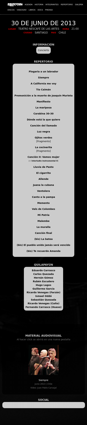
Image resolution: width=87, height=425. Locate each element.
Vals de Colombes (43, 209)
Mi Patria (43, 215)
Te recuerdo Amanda (46, 251)
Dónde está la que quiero (43, 119)
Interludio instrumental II (45, 161)
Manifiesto (43, 101)
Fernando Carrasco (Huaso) (43, 307)
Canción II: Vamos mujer (43, 157)
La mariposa (43, 107)
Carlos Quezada (43, 274)
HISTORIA (39, 5)
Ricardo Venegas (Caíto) (43, 303)
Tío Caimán (43, 89)
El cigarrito (43, 173)
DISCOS (11, 10)
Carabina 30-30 (44, 113)
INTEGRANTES (51, 5)
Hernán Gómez (43, 277)
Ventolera (43, 191)
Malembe (44, 221)
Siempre (43, 77)
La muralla (43, 227)
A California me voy (43, 83)
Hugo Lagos (43, 285)
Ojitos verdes (43, 137)
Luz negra (43, 131)
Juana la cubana (43, 185)
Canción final (43, 233)
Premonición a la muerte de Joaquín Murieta (43, 95)
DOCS (40, 10)
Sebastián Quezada (43, 299)
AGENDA (28, 5)
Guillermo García (44, 288)
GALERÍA (79, 5)
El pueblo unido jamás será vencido (47, 245)
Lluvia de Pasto (43, 167)
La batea (47, 239)
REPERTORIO (67, 5)
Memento (43, 203)
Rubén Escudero (43, 281)
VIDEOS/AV (21, 10)
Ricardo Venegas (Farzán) (43, 292)
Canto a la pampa (43, 197)
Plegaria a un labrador (43, 71)
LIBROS (32, 10)
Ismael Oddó (43, 296)
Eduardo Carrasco (43, 270)
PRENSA (49, 10)
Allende (43, 179)
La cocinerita (43, 147)
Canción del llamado (43, 125)
